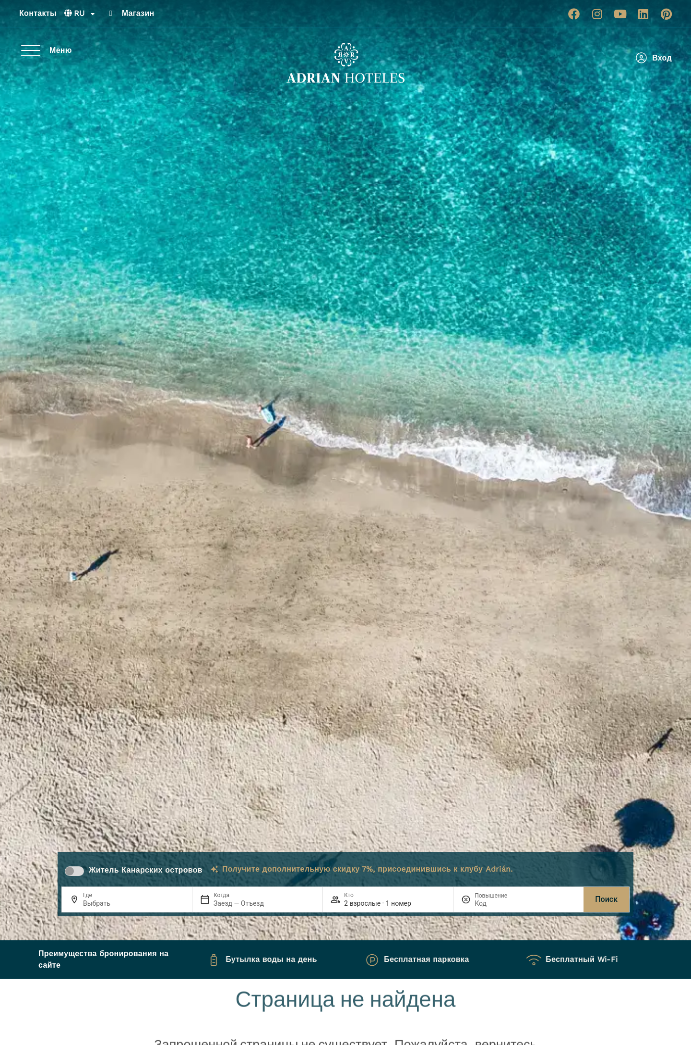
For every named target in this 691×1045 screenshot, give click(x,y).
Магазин (138, 13)
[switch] (74, 871)
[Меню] (30, 50)
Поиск (606, 899)
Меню (60, 50)
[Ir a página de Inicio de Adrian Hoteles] (345, 63)
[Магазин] (111, 13)
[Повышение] (498, 903)
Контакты (38, 13)
